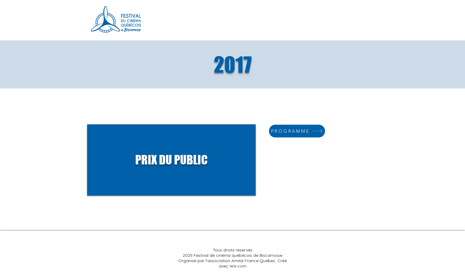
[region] (171, 160)
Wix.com (238, 266)
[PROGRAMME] (297, 131)
